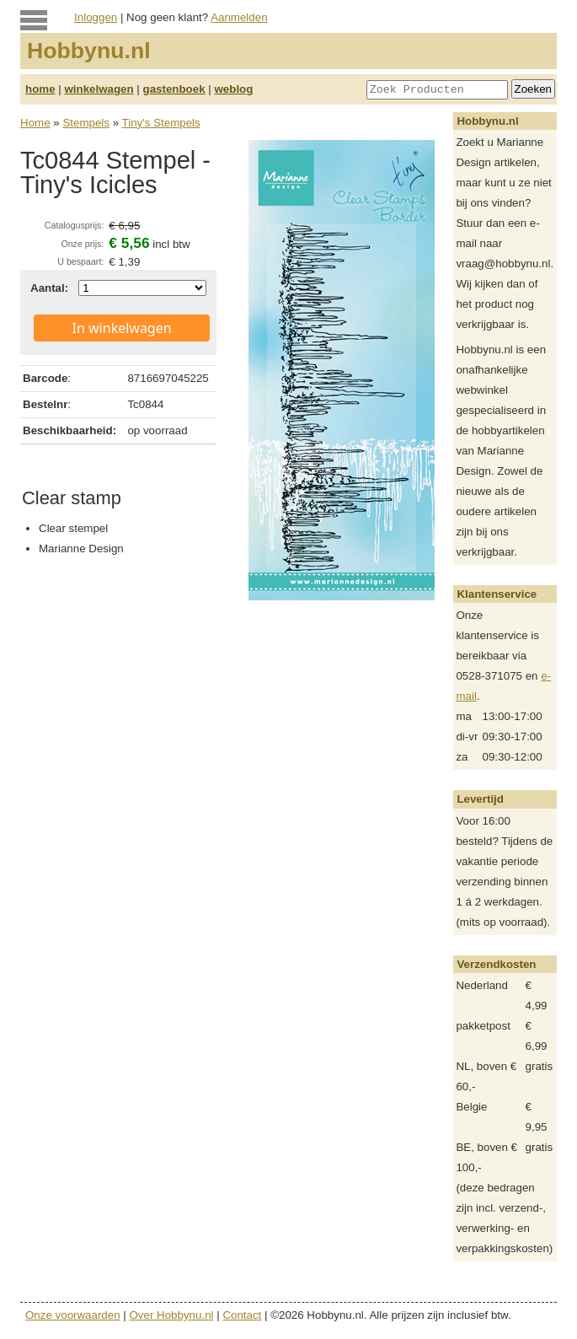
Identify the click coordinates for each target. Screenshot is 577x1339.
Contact (241, 1315)
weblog (233, 89)
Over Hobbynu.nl (172, 1315)
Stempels (86, 122)
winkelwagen (98, 89)
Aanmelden (239, 17)
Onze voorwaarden (72, 1315)
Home (35, 122)
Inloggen (95, 17)
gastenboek (174, 89)
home (40, 89)
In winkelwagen (122, 328)
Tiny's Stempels (161, 122)
